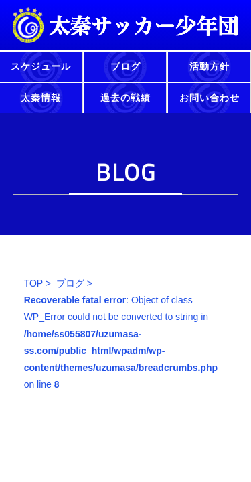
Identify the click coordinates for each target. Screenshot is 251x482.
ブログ (125, 66)
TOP (33, 283)
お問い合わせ (209, 97)
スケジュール (41, 66)
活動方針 (209, 66)
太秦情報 (41, 97)
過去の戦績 (125, 97)
